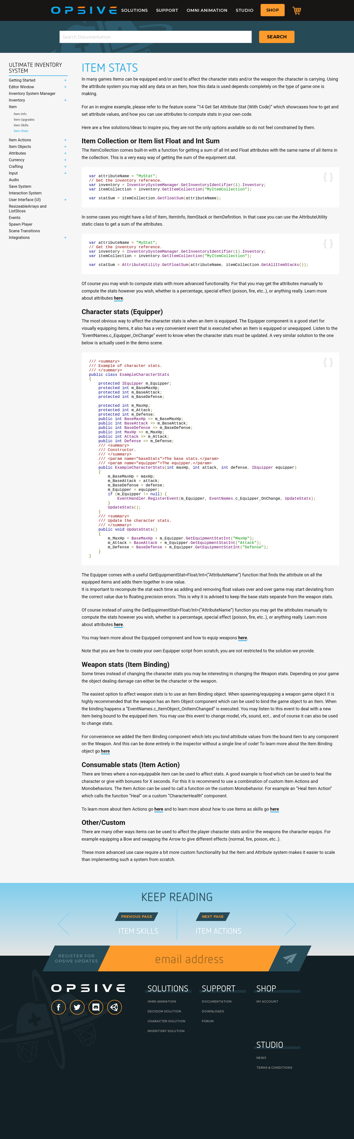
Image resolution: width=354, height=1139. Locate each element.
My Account (267, 1057)
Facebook (65, 1063)
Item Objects (20, 146)
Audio (14, 179)
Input (13, 173)
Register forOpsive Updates (76, 1014)
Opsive (84, 10)
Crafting (16, 166)
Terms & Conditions (274, 1123)
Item (13, 106)
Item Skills (21, 125)
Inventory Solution (166, 1087)
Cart (297, 10)
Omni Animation (207, 10)
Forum (208, 1077)
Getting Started (22, 80)
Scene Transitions (24, 231)
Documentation (217, 1057)
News (261, 1114)
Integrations (19, 237)
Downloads (213, 1067)
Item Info (20, 114)
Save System (20, 186)
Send (290, 1014)
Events (14, 217)
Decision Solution (164, 1067)
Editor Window (21, 87)
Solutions (134, 10)
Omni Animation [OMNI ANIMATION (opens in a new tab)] (162, 1057)
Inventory (17, 100)
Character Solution (166, 1077)
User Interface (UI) (25, 199)
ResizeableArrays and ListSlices (27, 208)
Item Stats (21, 131)
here (118, 309)
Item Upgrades (24, 119)
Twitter (84, 1063)
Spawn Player (20, 224)
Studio (244, 10)
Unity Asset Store (115, 1066)
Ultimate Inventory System (35, 68)
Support (167, 10)
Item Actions (20, 140)
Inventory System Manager (32, 93)
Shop (272, 10)
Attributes (17, 153)
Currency (16, 160)
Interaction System (25, 193)
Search (277, 37)
